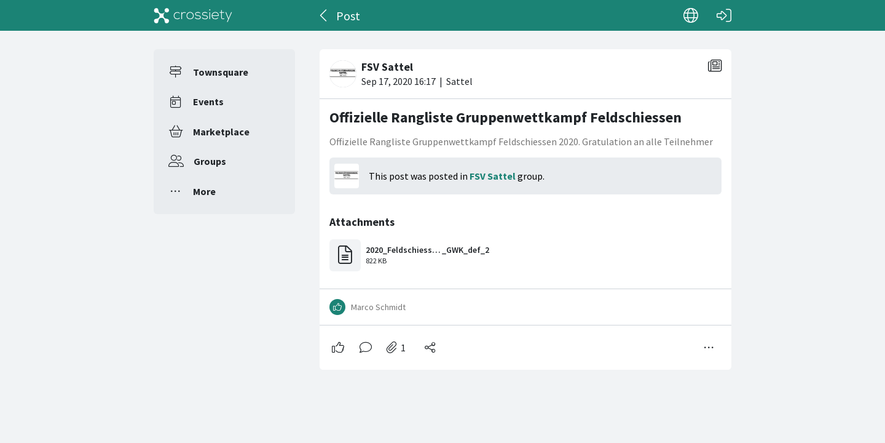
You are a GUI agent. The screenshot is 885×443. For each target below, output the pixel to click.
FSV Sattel (493, 176)
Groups (210, 161)
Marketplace (221, 132)
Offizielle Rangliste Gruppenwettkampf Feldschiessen (505, 117)
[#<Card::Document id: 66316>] (525, 204)
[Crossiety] (193, 15)
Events (208, 101)
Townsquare (220, 72)
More (204, 191)
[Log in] (724, 15)
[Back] (324, 15)
